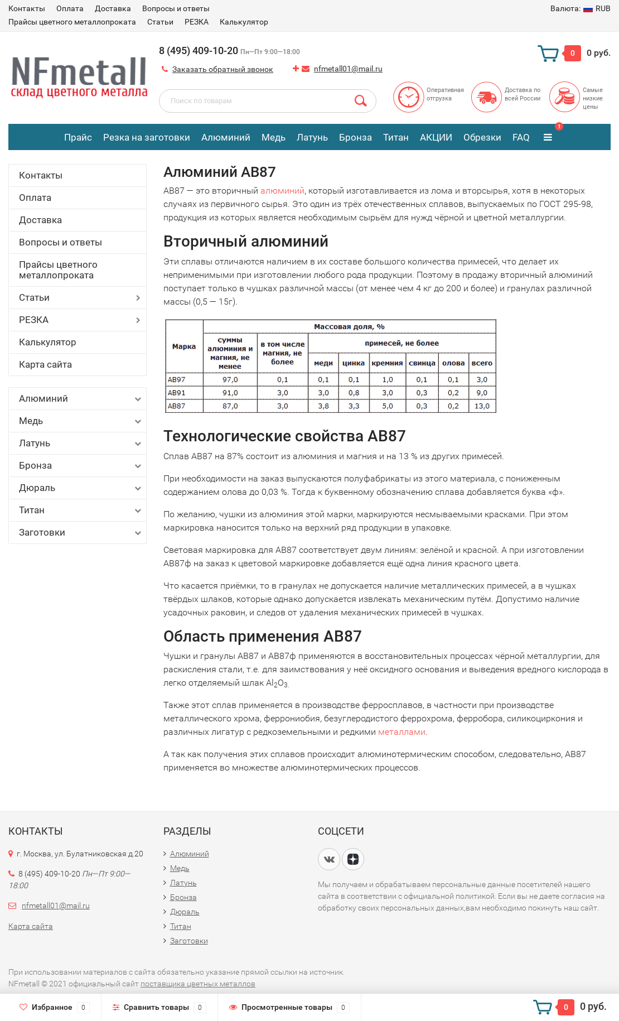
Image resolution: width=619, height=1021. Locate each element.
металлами (401, 731)
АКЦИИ (436, 137)
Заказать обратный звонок (222, 69)
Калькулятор (244, 21)
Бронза (355, 137)
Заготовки (81, 532)
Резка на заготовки (146, 137)
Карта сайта (45, 364)
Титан (396, 137)
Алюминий (225, 137)
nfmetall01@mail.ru (348, 68)
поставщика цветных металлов (198, 983)
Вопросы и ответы (176, 8)
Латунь (312, 137)
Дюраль (81, 488)
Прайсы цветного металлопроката (72, 21)
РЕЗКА (197, 21)
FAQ (521, 137)
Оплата (70, 8)
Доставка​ (113, 8)
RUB (580, 8)
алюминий (282, 190)
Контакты (26, 8)
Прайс (78, 137)
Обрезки (482, 137)
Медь (274, 137)
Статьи (160, 21)
